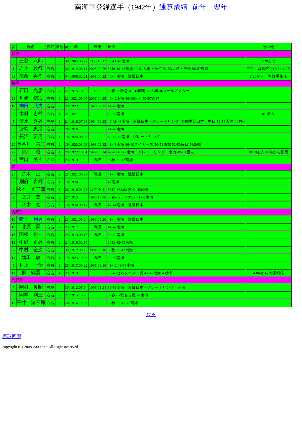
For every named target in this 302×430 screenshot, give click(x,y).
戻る (151, 314)
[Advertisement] (151, 25)
